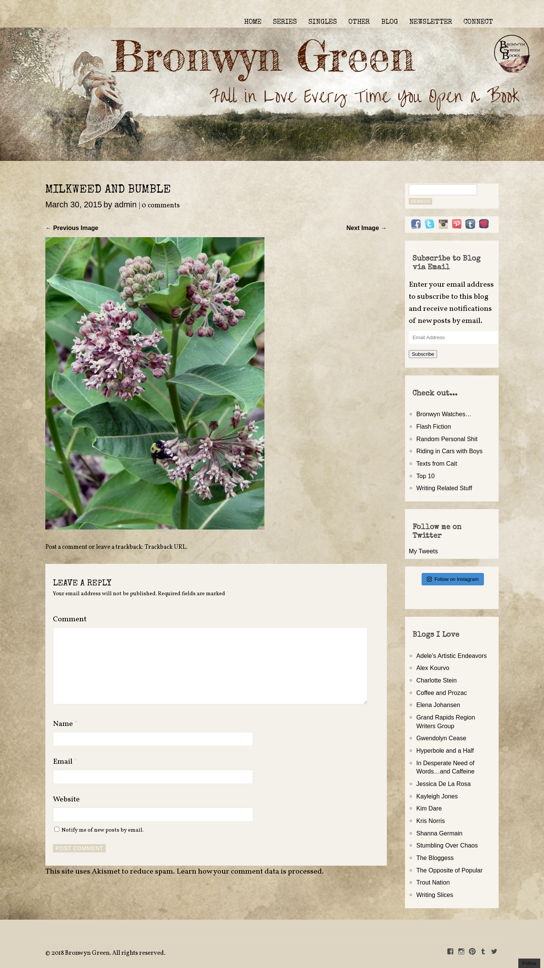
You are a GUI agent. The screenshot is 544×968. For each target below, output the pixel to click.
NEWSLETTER (430, 22)
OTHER (359, 22)
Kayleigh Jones (437, 796)
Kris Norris (430, 820)
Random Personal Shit (447, 438)
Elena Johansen (438, 704)
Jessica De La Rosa (443, 783)
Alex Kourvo (432, 667)
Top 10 (425, 475)
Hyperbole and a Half (445, 750)
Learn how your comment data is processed (249, 871)
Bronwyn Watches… (443, 414)
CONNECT (478, 22)
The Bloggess (435, 857)
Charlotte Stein (436, 680)
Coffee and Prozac (441, 692)
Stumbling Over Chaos (447, 845)
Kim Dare (429, 808)
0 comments (161, 205)
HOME (252, 22)
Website (66, 799)
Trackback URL (165, 547)
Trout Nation (433, 882)
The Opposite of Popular (449, 870)
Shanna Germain (439, 833)
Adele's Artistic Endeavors (451, 655)
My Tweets (423, 551)
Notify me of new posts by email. (103, 830)
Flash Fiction (433, 426)
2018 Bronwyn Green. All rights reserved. (108, 953)
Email (65, 761)
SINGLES (322, 22)
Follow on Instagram (453, 579)
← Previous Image (71, 227)
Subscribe (423, 354)
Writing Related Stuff (444, 488)
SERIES (285, 22)
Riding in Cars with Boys (449, 451)
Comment (70, 619)
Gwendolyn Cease (441, 738)
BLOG (389, 22)
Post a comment (66, 547)
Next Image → (366, 227)
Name (65, 724)
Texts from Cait (436, 463)
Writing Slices (434, 894)
